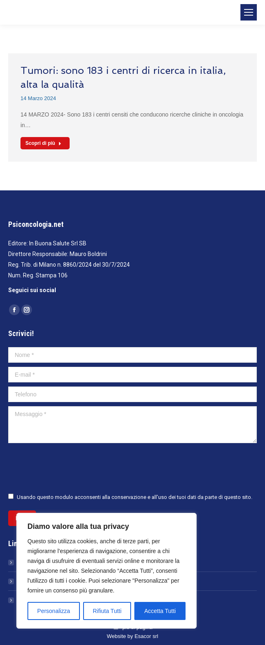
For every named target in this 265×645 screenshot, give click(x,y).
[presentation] (70, 467)
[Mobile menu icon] (248, 12)
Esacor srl (146, 636)
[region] (106, 571)
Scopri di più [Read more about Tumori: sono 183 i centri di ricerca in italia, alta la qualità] (43, 143)
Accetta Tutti (160, 611)
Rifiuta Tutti (107, 611)
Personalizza (53, 611)
